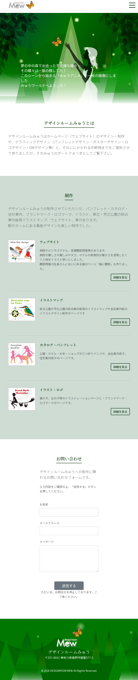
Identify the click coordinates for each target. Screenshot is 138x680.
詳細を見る (120, 277)
